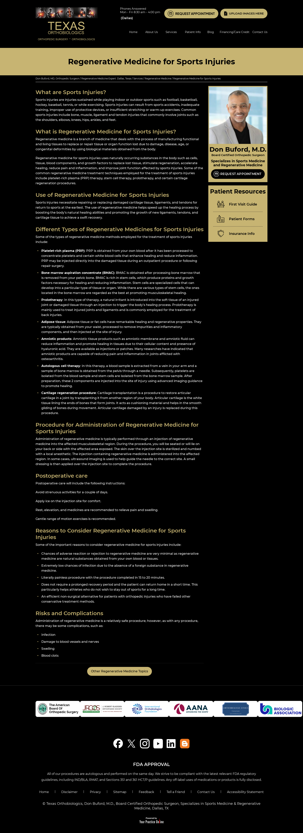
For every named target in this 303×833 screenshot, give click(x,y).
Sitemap (119, 792)
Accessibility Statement (245, 792)
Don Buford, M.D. (237, 149)
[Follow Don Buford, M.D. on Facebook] (118, 743)
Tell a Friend (176, 792)
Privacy (95, 792)
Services (138, 78)
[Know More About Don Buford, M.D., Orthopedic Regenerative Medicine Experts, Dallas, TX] (66, 23)
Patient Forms (241, 219)
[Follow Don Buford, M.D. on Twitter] (131, 743)
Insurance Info (242, 234)
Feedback (146, 792)
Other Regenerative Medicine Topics (119, 671)
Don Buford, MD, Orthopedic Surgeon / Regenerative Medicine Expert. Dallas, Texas (83, 78)
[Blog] (185, 743)
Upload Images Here (246, 13)
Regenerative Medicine (158, 78)
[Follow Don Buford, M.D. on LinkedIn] (171, 743)
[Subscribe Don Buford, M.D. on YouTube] (158, 743)
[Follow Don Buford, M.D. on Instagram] (145, 743)
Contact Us (206, 792)
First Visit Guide (243, 204)
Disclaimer (69, 792)
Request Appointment (195, 13)
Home (44, 792)
